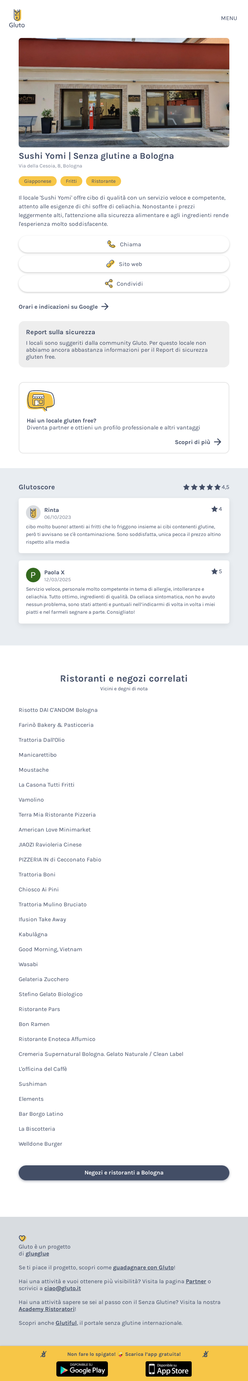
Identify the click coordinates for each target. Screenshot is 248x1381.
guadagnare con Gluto (143, 1267)
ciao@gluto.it (62, 1288)
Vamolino (31, 799)
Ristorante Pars (39, 1009)
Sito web (124, 264)
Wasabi (28, 964)
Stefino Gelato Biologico (51, 994)
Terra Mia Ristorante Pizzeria (57, 814)
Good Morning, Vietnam (50, 949)
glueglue (37, 1253)
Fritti (71, 181)
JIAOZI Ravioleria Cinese (50, 844)
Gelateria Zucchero (44, 979)
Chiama (124, 244)
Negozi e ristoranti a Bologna (124, 1172)
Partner (196, 1281)
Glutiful (66, 1322)
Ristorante (103, 181)
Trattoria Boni (37, 874)
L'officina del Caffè (43, 1068)
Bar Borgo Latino (41, 1113)
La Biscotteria (37, 1128)
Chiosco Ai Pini (39, 889)
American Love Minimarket (55, 829)
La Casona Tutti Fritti (47, 784)
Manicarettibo (38, 754)
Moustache (34, 769)
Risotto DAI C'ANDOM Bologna (58, 709)
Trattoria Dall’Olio (42, 739)
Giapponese (37, 181)
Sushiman (33, 1083)
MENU (229, 18)
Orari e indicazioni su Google (64, 306)
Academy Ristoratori (47, 1308)
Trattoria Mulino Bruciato (53, 904)
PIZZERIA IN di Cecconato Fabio (60, 859)
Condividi (124, 283)
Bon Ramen (34, 1024)
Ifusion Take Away (42, 919)
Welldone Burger (40, 1143)
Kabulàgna (33, 934)
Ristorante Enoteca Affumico (57, 1038)
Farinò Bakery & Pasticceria (56, 724)
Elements (31, 1098)
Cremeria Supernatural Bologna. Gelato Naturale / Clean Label (101, 1053)
